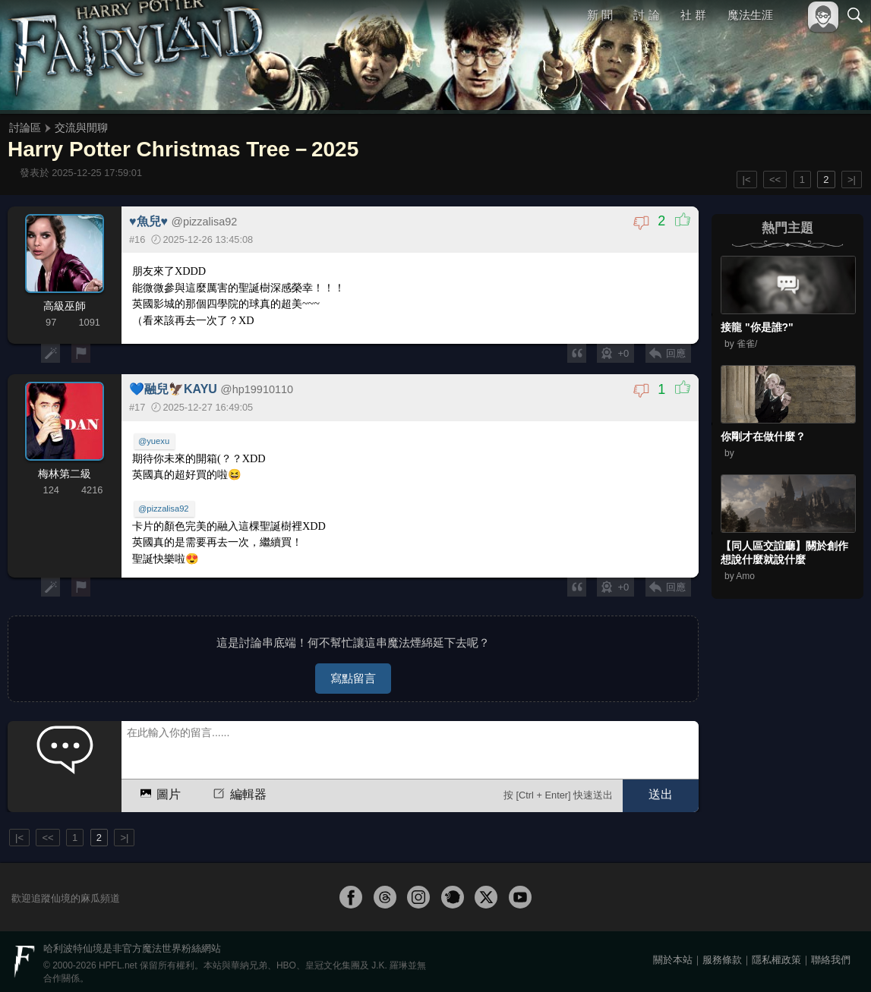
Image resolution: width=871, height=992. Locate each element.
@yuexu (154, 441)
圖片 (159, 789)
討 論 (647, 14)
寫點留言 (353, 673)
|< (747, 179)
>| (851, 179)
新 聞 (600, 14)
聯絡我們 (830, 955)
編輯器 (238, 789)
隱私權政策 (776, 955)
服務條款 (722, 955)
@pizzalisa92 (164, 508)
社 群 (693, 14)
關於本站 (673, 955)
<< (775, 179)
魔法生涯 (750, 14)
